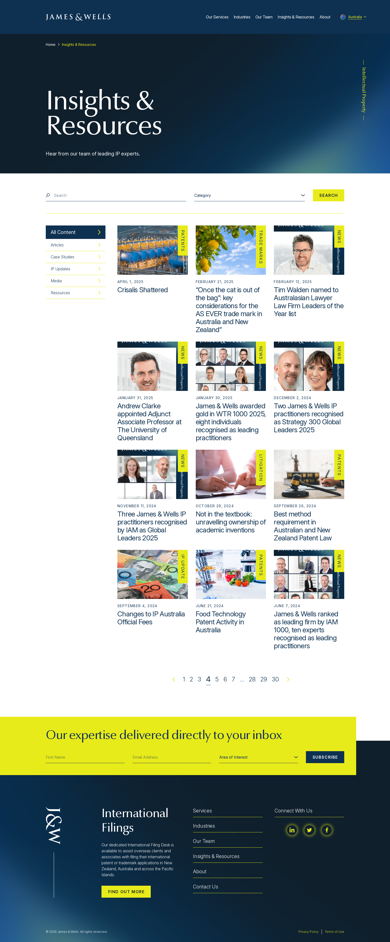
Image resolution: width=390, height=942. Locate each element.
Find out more (126, 891)
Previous (173, 679)
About (324, 16)
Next (288, 679)
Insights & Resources (296, 16)
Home (50, 44)
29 (263, 679)
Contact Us (205, 887)
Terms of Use (334, 932)
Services (202, 811)
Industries (242, 16)
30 (275, 679)
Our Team (264, 16)
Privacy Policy (308, 932)
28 (252, 679)
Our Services (217, 16)
